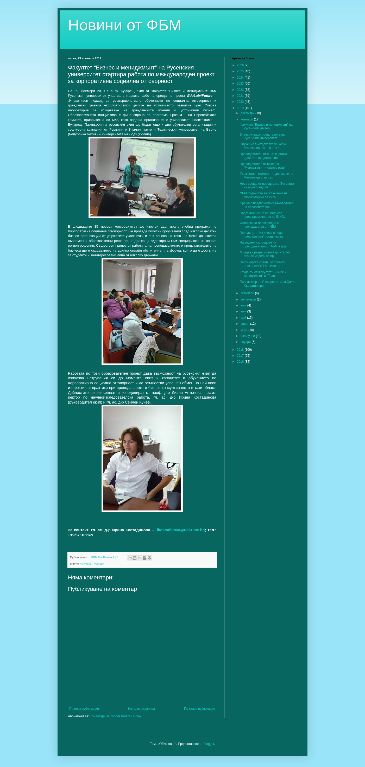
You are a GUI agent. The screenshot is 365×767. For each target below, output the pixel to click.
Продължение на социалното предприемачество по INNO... (263, 215)
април (245, 323)
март (244, 330)
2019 (241, 108)
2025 (241, 71)
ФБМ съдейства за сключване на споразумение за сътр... (264, 195)
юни (244, 311)
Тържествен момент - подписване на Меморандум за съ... (266, 175)
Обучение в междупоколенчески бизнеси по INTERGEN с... (263, 146)
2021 (241, 96)
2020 (241, 102)
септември (249, 299)
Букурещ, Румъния (92, 563)
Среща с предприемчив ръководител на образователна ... (267, 205)
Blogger (209, 744)
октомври (248, 293)
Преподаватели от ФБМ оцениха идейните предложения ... (263, 155)
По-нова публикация (84, 709)
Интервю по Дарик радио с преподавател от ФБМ (259, 224)
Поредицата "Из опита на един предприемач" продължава (262, 234)
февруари (248, 336)
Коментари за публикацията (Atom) (115, 716)
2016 (241, 361)
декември (248, 113)
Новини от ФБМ (125, 25)
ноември (247, 119)
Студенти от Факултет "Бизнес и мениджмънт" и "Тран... (263, 274)
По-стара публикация (199, 709)
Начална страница (141, 709)
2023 (241, 83)
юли (244, 305)
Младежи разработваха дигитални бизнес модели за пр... (265, 254)
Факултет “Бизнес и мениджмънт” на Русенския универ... (266, 126)
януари (246, 342)
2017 (241, 355)
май (244, 317)
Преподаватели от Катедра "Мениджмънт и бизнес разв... (263, 165)
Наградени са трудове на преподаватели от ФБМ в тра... (264, 244)
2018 (241, 349)
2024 (241, 77)
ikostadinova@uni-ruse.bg (181, 530)
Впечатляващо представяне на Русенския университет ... (262, 136)
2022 (241, 90)
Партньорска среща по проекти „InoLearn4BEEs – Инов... (262, 264)
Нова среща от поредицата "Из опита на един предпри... (267, 185)
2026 (241, 65)
